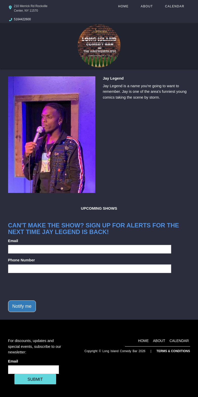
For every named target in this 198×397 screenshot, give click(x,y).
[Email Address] (33, 369)
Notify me (22, 306)
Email (13, 241)
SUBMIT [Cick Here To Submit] (35, 379)
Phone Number (21, 260)
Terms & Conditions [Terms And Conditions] (173, 351)
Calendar (174, 6)
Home (123, 6)
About (147, 6)
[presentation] (46, 287)
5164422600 (22, 19)
